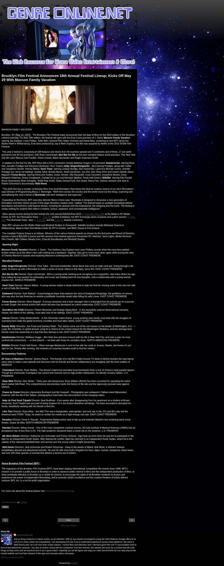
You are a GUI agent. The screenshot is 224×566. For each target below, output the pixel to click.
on (83, 214)
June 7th (59, 220)
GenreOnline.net (25, 535)
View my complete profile (12, 557)
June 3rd (47, 217)
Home (68, 520)
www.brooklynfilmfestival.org (59, 491)
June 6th (41, 220)
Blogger (74, 563)
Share (5, 507)
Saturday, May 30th (94, 214)
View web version (69, 525)
